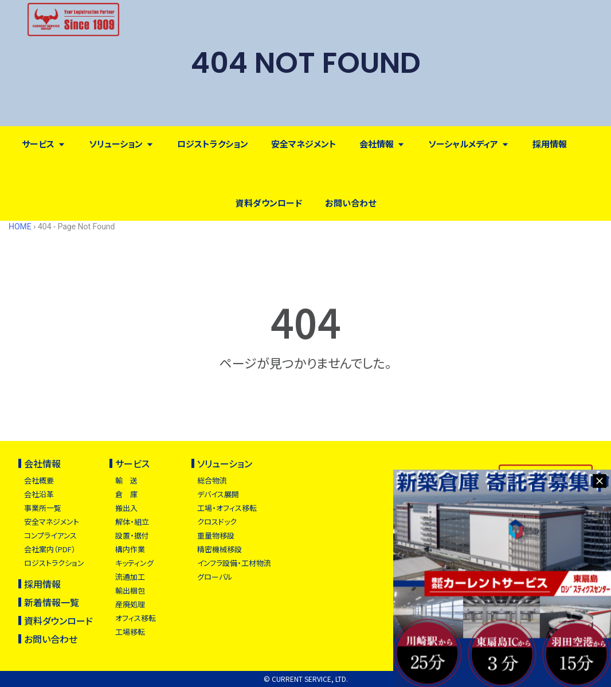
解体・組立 (132, 521)
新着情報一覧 (51, 602)
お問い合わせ (50, 639)
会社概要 (39, 480)
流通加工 (130, 576)
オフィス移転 (135, 617)
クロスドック (217, 521)
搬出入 (126, 507)
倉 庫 (126, 494)
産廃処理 (130, 604)
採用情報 (42, 584)
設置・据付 (132, 535)
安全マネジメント (51, 521)
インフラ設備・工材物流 (234, 562)
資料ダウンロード (58, 620)
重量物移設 (215, 535)
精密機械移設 (219, 549)
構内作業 (130, 549)
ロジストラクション (54, 562)
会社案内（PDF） (50, 549)
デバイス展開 (218, 494)
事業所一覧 (42, 507)
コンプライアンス (50, 535)
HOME (20, 226)
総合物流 (212, 480)
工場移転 (130, 631)
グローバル (215, 576)
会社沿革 (39, 494)
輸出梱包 (130, 590)
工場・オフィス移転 (227, 507)
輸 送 (126, 480)
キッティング (134, 562)
